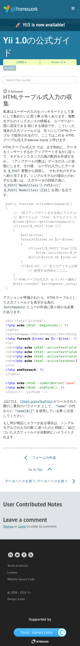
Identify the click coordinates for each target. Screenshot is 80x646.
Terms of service (17, 566)
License (12, 572)
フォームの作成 (40, 457)
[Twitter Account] (17, 554)
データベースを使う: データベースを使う (40, 481)
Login (22, 526)
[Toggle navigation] (73, 8)
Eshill (21, 599)
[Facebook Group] (24, 554)
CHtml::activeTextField (36, 401)
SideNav (9, 68)
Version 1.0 (58, 62)
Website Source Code (20, 579)
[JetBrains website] (40, 641)
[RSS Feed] (30, 554)
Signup (8, 526)
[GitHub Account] (10, 554)
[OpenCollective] (40, 632)
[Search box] (40, 80)
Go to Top (40, 469)
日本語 (21, 62)
